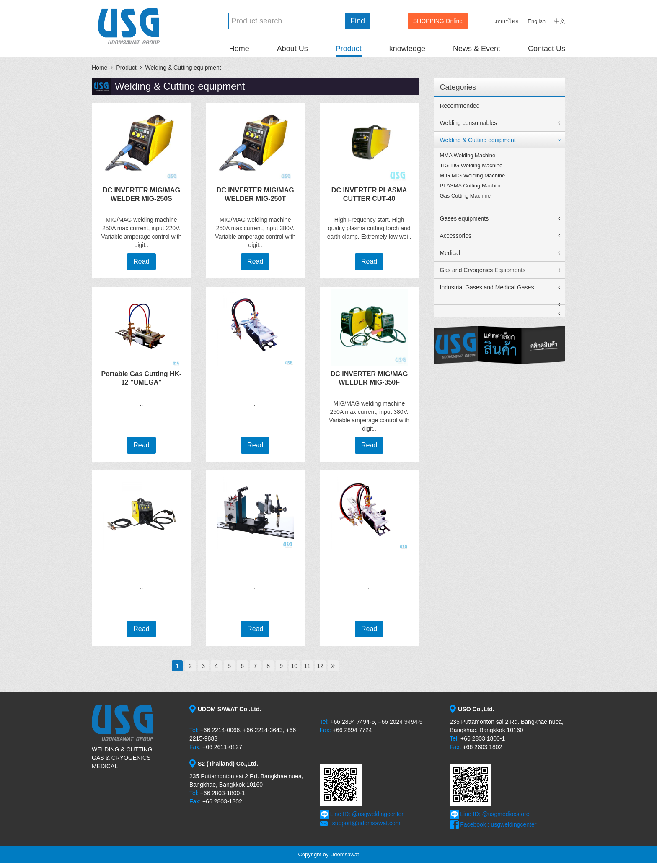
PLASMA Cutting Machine (471, 185)
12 (320, 666)
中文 (559, 21)
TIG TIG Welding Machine (471, 165)
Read (141, 261)
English (537, 21)
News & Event (476, 48)
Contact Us (546, 48)
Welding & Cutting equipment (183, 67)
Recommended (460, 105)
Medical (450, 253)
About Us (292, 48)
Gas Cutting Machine (465, 195)
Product (349, 48)
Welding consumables (468, 123)
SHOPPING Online (438, 21)
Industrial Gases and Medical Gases (487, 287)
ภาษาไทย (507, 21)
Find (357, 21)
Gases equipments (464, 218)
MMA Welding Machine (468, 155)
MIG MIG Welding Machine (472, 175)
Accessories (455, 235)
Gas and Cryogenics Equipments (483, 270)
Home (239, 48)
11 (307, 666)
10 (294, 666)
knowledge (407, 48)
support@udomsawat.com (366, 823)
